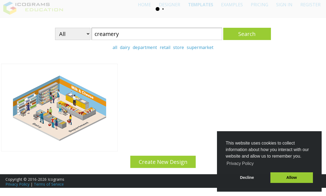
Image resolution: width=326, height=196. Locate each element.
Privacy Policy (17, 184)
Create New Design (163, 162)
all (115, 47)
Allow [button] (291, 177)
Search (247, 34)
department (145, 47)
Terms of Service (49, 184)
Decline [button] (247, 177)
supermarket (200, 47)
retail (165, 47)
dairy (125, 47)
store (178, 47)
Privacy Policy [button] (240, 163)
